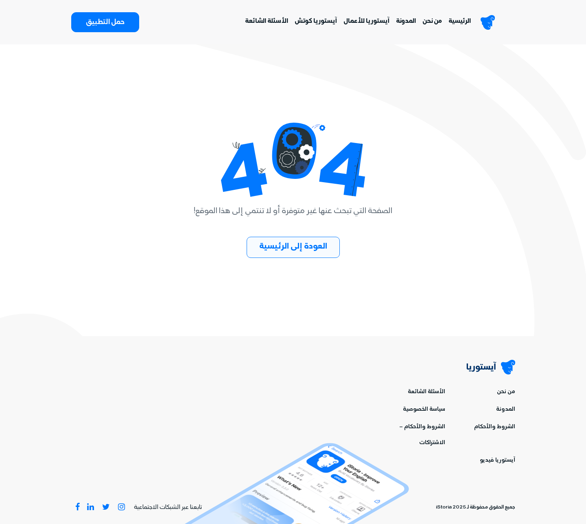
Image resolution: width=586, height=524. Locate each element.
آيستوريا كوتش (316, 22)
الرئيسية (459, 22)
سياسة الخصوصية (424, 409)
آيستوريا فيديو (497, 460)
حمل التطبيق (105, 22)
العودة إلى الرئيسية (293, 247)
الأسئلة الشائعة (266, 22)
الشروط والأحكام (494, 427)
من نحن (432, 22)
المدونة (406, 22)
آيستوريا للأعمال (366, 22)
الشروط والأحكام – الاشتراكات (422, 435)
